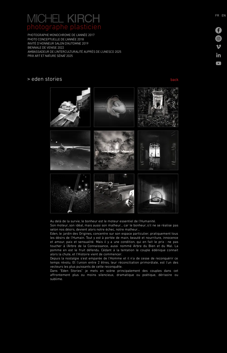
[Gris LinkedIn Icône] (218, 55)
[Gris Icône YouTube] (218, 63)
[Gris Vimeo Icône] (218, 47)
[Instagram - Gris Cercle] (218, 38)
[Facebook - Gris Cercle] (218, 30)
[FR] (218, 16)
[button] (70, 107)
